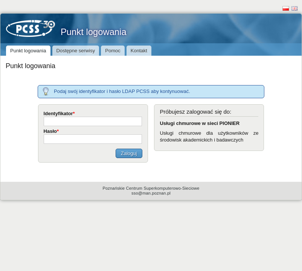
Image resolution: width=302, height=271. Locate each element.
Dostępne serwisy (75, 50)
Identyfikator (59, 113)
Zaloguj (129, 153)
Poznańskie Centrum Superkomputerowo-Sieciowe (150, 188)
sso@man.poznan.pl (151, 193)
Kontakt (139, 50)
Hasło (51, 131)
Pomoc (112, 50)
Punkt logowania (66, 32)
